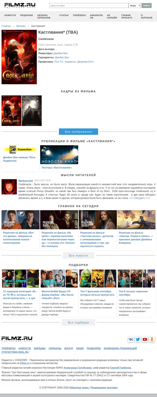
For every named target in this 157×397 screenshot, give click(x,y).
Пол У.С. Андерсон (65, 61)
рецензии (26, 15)
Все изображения (78, 131)
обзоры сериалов (43, 16)
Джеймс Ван (61, 53)
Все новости (78, 255)
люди (80, 348)
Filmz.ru (24, 363)
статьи (64, 15)
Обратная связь (79, 387)
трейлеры (79, 15)
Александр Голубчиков (78, 367)
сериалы (55, 348)
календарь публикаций (120, 348)
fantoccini (25, 181)
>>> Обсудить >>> (139, 198)
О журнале (147, 16)
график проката (126, 16)
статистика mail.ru (15, 352)
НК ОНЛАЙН (112, 16)
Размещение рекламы (104, 387)
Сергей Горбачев (120, 367)
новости (10, 15)
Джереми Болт (85, 61)
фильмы (40, 348)
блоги (68, 348)
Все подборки (78, 322)
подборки (94, 348)
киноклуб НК (96, 16)
